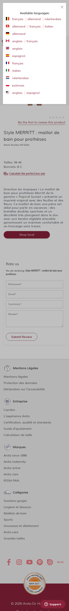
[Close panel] (62, 7)
